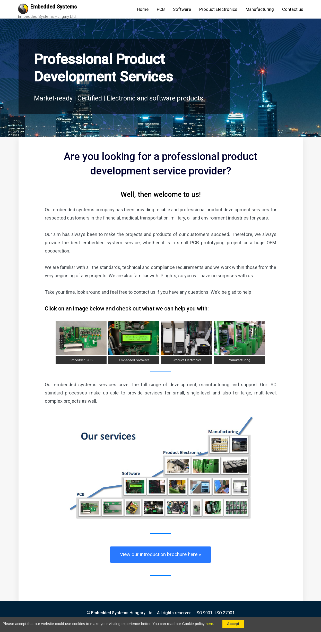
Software (182, 9)
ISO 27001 (225, 612)
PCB (161, 9)
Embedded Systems (53, 7)
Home (143, 9)
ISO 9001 (203, 612)
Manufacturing (260, 9)
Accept (233, 624)
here (209, 624)
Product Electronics (218, 9)
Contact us (292, 9)
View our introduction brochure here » (160, 554)
